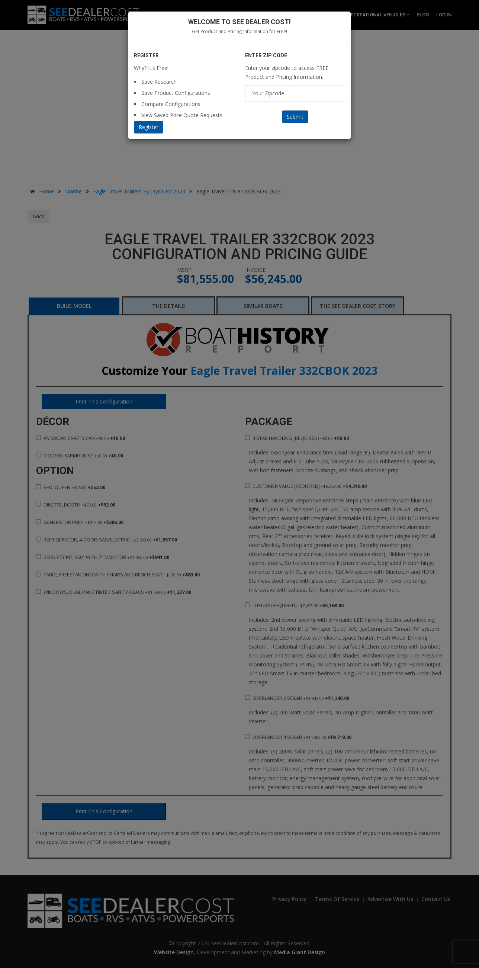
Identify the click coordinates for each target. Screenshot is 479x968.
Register (148, 127)
